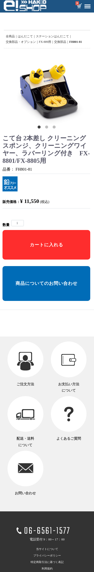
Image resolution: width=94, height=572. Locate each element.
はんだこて (25, 36)
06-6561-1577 (47, 531)
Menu (86, 4)
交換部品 (60, 42)
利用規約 (47, 568)
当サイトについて (47, 548)
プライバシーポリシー (47, 555)
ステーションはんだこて (52, 36)
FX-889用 (45, 42)
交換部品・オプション (21, 42)
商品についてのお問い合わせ (46, 283)
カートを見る (79, 6)
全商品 (10, 36)
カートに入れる (46, 244)
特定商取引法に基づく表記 (47, 561)
